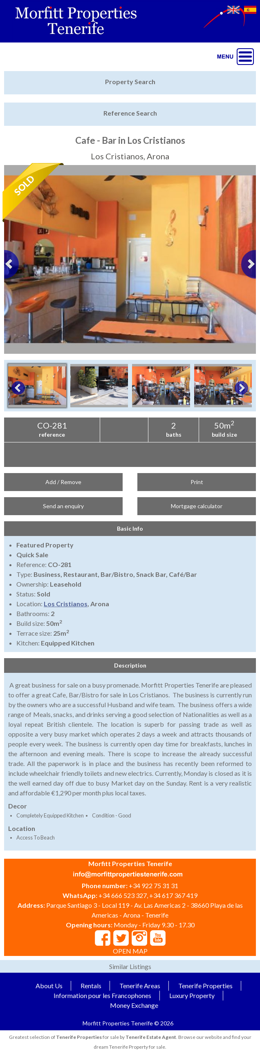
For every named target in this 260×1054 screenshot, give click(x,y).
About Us (49, 985)
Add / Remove (63, 481)
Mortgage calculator (196, 505)
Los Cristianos (65, 603)
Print (197, 481)
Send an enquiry (63, 505)
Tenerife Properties (205, 985)
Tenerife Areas (139, 985)
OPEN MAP (130, 951)
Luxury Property (192, 995)
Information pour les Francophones (102, 995)
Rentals (91, 985)
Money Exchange (134, 1005)
